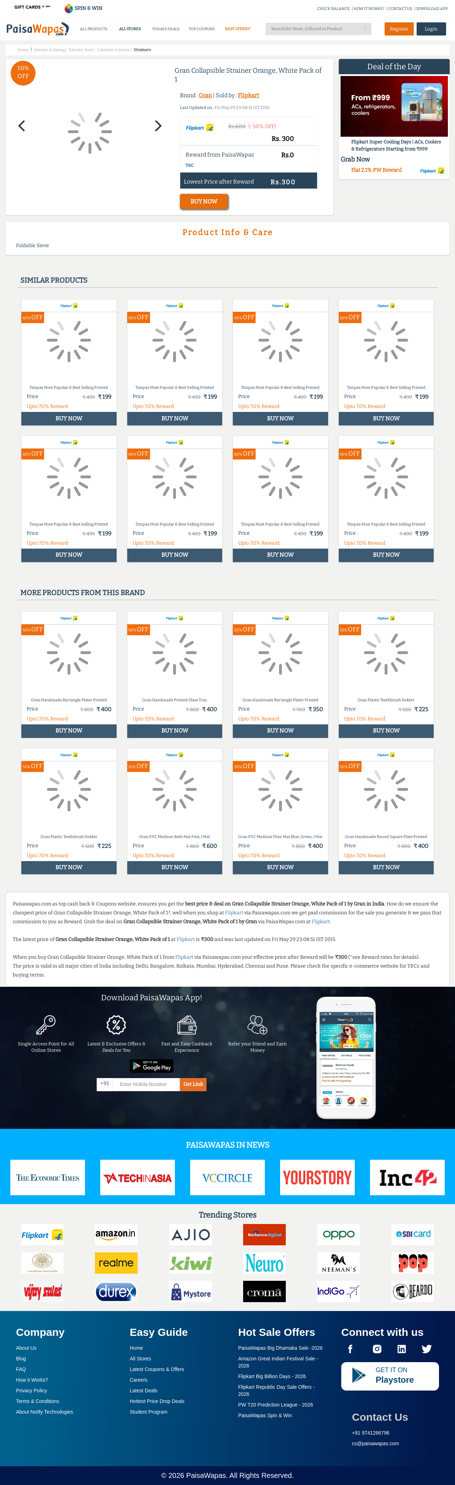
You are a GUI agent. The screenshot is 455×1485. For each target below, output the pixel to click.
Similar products (53, 280)
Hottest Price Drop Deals (157, 1401)
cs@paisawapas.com (375, 1443)
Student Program (148, 1412)
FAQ (21, 1369)
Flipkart (248, 95)
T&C (190, 165)
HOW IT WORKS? (369, 8)
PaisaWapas (206, 1475)
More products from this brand (82, 592)
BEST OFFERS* (238, 29)
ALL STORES (130, 29)
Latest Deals (143, 1390)
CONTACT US (400, 8)
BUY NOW (204, 201)
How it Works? (32, 1380)
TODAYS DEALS (166, 29)
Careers (139, 1380)
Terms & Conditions (37, 1401)
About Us (26, 1348)
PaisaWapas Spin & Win (265, 1415)
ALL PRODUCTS (93, 29)
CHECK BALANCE (333, 8)
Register (399, 29)
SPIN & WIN (83, 8)
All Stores (140, 1358)
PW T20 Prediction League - (275, 1405)
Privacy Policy (31, 1390)
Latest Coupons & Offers (157, 1369)
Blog (21, 1358)
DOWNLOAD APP (432, 8)
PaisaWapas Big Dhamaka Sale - (280, 1348)
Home (136, 1348)
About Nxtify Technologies (44, 1412)
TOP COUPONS (202, 29)
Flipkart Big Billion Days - (272, 1376)
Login (431, 29)
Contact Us (380, 1417)
